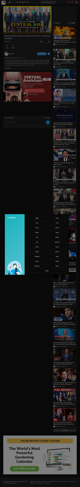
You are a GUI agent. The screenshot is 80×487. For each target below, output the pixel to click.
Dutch (37, 223)
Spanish (37, 232)
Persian (37, 261)
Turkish (57, 232)
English (37, 218)
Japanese (57, 251)
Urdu (37, 242)
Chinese (57, 237)
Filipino (47, 270)
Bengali (37, 251)
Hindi (37, 237)
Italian (57, 256)
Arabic (57, 218)
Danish (57, 266)
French (57, 223)
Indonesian (57, 242)
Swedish (57, 261)
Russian (57, 227)
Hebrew (57, 246)
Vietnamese (37, 266)
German (37, 227)
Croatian (37, 246)
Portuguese (37, 256)
